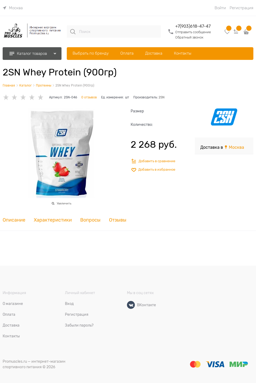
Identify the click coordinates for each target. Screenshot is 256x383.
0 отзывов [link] (89, 97)
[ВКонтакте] (131, 305)
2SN (161, 97)
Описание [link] (14, 220)
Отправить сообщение (193, 32)
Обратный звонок (189, 37)
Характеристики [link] (53, 220)
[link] (13, 8)
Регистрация (241, 8)
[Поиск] (73, 31)
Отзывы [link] (117, 220)
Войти (220, 8)
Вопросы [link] (90, 220)
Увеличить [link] (64, 203)
